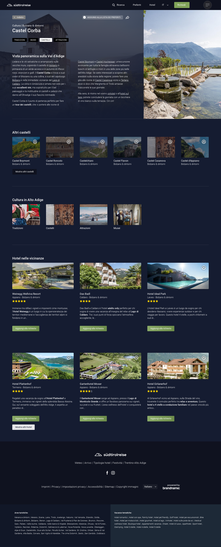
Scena (42, 517)
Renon (42, 520)
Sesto (81, 533)
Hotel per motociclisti (129, 520)
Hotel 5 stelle (155, 527)
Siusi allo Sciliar (44, 530)
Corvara (36, 533)
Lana (47, 517)
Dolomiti (43, 527)
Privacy (56, 486)
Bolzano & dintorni (23, 520)
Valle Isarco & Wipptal (56, 524)
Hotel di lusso (175, 524)
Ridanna (35, 527)
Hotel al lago (159, 520)
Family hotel (147, 517)
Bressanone (72, 524)
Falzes (23, 524)
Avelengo (61, 517)
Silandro (90, 517)
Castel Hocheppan (105, 61)
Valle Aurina (32, 524)
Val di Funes (100, 524)
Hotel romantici (121, 517)
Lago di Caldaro (53, 520)
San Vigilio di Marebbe (51, 533)
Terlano (124, 80)
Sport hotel (197, 524)
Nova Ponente (74, 527)
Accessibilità (95, 486)
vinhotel (111, 93)
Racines (26, 527)
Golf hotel (174, 517)
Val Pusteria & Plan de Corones (74, 520)
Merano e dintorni (22, 517)
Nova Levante (87, 527)
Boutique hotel (134, 524)
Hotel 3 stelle (130, 527)
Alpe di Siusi (20, 530)
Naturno (70, 517)
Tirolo (53, 517)
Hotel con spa (135, 517)
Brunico (92, 520)
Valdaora (42, 524)
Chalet (166, 524)
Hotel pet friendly (161, 517)
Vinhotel (169, 520)
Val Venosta (79, 517)
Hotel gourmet (146, 520)
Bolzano (16, 80)
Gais (17, 524)
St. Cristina (82, 530)
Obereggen (99, 527)
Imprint (45, 486)
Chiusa (91, 524)
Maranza (83, 524)
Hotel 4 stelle (142, 527)
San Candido (90, 533)
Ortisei (91, 530)
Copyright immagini (127, 486)
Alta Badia (27, 533)
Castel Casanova (103, 80)
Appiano (53, 65)
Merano (34, 517)
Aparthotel (187, 524)
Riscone (100, 520)
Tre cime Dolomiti (69, 533)
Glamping (118, 527)
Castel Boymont (86, 61)
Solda (97, 517)
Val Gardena (70, 530)
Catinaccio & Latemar (57, 527)
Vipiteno (18, 527)
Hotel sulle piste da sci (184, 520)
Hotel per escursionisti (189, 517)
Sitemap (109, 486)
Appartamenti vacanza (152, 524)
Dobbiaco (101, 533)
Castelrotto (31, 530)
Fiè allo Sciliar (58, 530)
